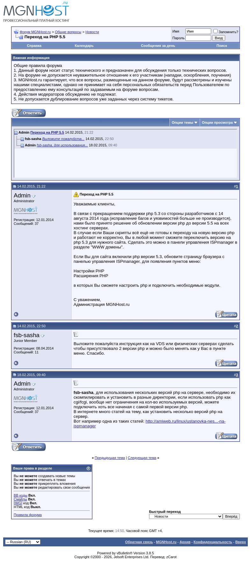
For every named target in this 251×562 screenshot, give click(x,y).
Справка (34, 46)
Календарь (84, 46)
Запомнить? (225, 32)
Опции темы (182, 122)
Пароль (178, 38)
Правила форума (28, 515)
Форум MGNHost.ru (35, 32)
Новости (92, 32)
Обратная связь (139, 542)
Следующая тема (142, 458)
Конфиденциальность (213, 542)
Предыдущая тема (110, 458)
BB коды (20, 495)
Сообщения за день (158, 46)
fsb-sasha (26, 335)
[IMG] (18, 503)
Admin (22, 195)
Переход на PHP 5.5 (47, 132)
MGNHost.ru (166, 542)
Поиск (222, 46)
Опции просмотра (217, 122)
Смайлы (20, 499)
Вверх (240, 542)
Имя (175, 31)
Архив (185, 542)
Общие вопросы (68, 32)
